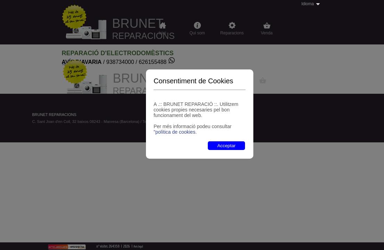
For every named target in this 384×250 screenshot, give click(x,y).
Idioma (307, 3)
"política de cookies (174, 132)
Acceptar (226, 145)
